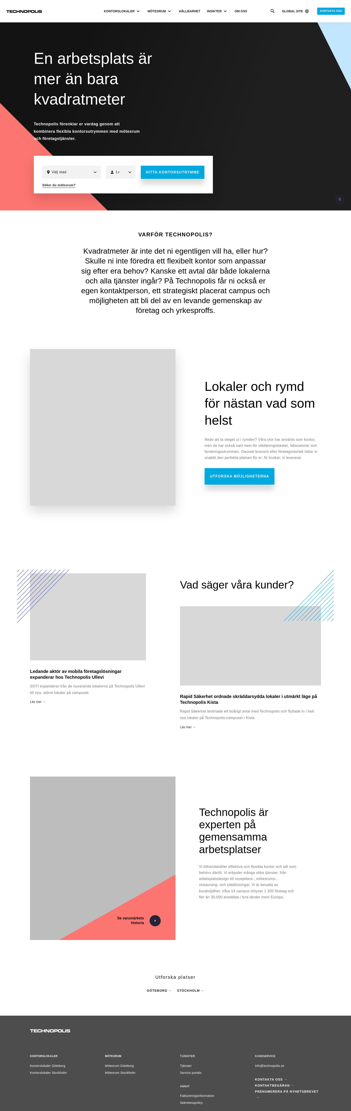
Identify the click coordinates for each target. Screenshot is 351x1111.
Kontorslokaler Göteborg (47, 1066)
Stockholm (188, 990)
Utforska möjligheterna (239, 476)
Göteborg (157, 990)
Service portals (190, 1073)
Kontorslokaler (44, 1056)
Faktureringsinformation (197, 1096)
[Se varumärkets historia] (136, 921)
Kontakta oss (331, 11)
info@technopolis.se (269, 1066)
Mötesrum (113, 1056)
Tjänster (186, 1066)
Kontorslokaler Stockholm (48, 1073)
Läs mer (186, 727)
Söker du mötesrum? (59, 185)
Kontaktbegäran (272, 1085)
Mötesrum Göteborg (119, 1066)
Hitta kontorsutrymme (172, 172)
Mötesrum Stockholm (120, 1073)
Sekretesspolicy (191, 1103)
